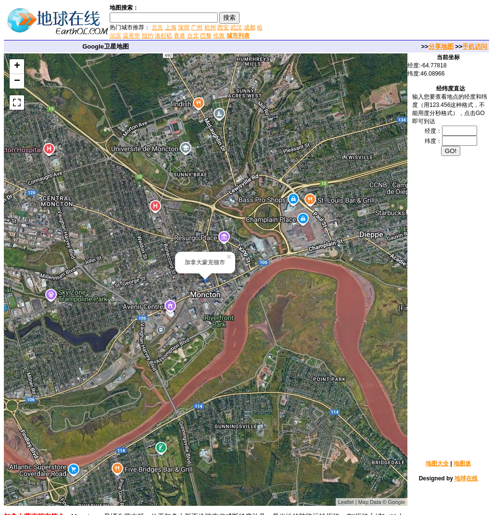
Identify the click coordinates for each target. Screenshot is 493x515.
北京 (157, 27)
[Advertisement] (379, 21)
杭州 (210, 27)
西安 (223, 27)
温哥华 (131, 35)
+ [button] (17, 66)
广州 (196, 27)
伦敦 (219, 35)
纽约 (147, 35)
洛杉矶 (163, 35)
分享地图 (441, 46)
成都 (249, 27)
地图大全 (437, 463)
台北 (193, 35)
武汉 (236, 27)
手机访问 (474, 46)
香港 (179, 35)
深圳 (184, 27)
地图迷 (462, 463)
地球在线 (466, 478)
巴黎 (206, 35)
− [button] (17, 81)
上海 (171, 27)
